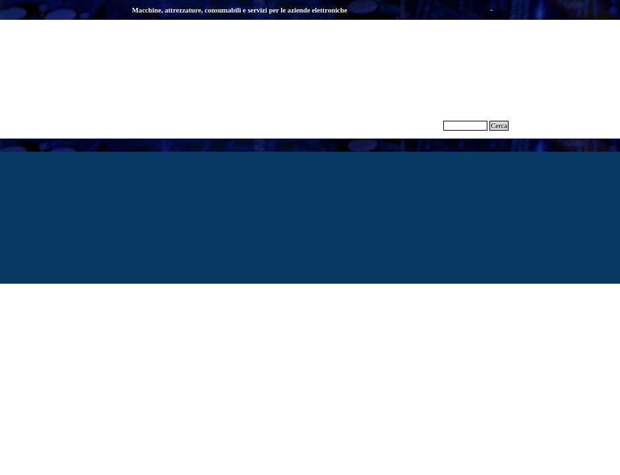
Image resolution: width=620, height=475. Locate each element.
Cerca (499, 125)
